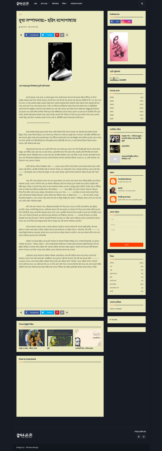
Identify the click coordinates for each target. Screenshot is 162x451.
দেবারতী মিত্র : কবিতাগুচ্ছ (84, 348)
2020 (126, 115)
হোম (20, 14)
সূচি (48, 348)
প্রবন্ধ (126, 291)
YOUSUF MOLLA (124, 179)
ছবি (126, 277)
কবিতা (126, 263)
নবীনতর (20, 421)
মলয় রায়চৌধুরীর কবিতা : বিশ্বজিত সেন (130, 157)
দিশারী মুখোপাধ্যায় (124, 197)
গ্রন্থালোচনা (126, 273)
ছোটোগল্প (126, 280)
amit (120, 188)
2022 (126, 108)
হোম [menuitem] (35, 3)
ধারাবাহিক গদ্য (126, 288)
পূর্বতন (100, 421)
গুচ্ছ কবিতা (125, 146)
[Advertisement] (60, 288)
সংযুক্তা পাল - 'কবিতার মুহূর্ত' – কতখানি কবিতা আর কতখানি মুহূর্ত (132, 138)
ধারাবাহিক (126, 284)
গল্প (126, 270)
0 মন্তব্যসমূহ (34, 27)
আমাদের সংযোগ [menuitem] (76, 3)
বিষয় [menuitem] (64, 3)
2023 (126, 104)
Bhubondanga (32, 447)
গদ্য (126, 266)
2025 (126, 97)
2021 (126, 111)
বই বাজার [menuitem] (55, 3)
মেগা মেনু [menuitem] (44, 3)
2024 (126, 101)
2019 (126, 119)
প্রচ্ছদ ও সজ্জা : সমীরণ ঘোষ (28, 348)
